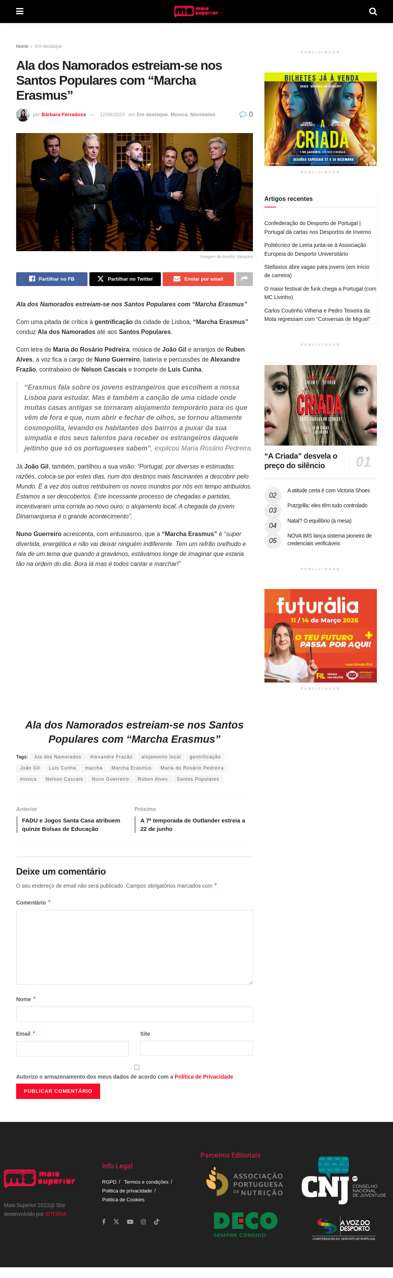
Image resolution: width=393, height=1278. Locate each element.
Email (26, 1045)
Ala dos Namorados (57, 757)
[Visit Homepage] (196, 11)
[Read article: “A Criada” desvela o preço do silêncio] (320, 405)
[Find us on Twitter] (116, 1232)
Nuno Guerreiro (110, 780)
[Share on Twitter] (125, 279)
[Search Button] (373, 11)
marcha (93, 768)
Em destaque (48, 46)
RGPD (109, 1193)
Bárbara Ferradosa (63, 114)
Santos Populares (198, 780)
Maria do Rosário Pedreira (192, 768)
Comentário (33, 913)
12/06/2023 (112, 114)
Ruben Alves (153, 780)
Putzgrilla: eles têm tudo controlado (327, 505)
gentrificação (205, 757)
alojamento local (161, 757)
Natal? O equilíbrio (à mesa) (319, 521)
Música (178, 114)
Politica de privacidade (127, 1201)
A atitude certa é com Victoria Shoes (328, 490)
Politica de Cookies (123, 1211)
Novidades (203, 114)
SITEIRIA (55, 1225)
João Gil (30, 768)
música (28, 780)
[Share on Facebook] (52, 279)
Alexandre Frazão (111, 757)
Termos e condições (146, 1193)
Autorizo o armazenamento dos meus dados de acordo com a (124, 1087)
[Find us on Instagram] (143, 1232)
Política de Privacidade (204, 1087)
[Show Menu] (19, 11)
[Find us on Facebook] (104, 1232)
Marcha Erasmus (131, 768)
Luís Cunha (62, 768)
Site (145, 1045)
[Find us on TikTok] (156, 1233)
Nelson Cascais (64, 780)
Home (22, 46)
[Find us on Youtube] (130, 1232)
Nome (26, 1010)
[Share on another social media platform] (244, 279)
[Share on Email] (198, 279)
